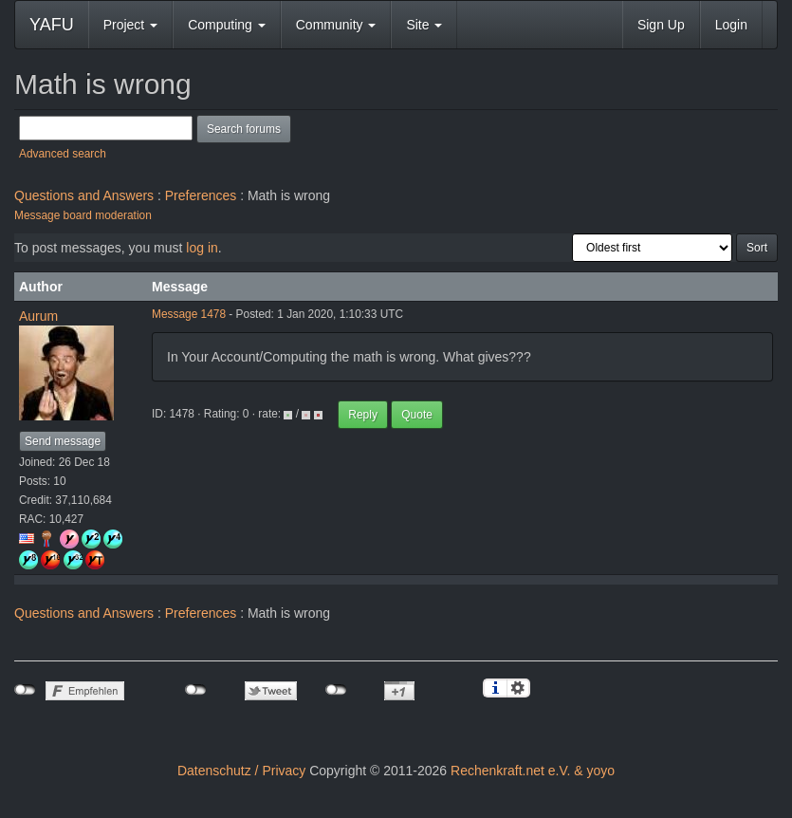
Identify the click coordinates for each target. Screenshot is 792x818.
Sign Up (661, 24)
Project (130, 24)
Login (731, 24)
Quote (417, 414)
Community (336, 24)
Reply (363, 414)
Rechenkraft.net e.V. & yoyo (533, 770)
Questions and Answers (84, 195)
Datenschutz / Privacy (241, 770)
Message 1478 (189, 314)
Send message (63, 441)
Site (424, 24)
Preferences (200, 195)
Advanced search (62, 153)
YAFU (51, 24)
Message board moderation (83, 215)
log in (201, 247)
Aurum (38, 316)
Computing (227, 24)
